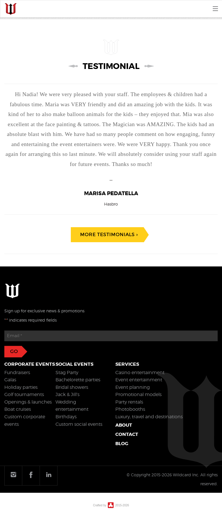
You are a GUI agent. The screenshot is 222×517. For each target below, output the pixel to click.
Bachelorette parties (78, 379)
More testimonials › (109, 234)
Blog (121, 444)
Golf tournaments (24, 394)
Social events (74, 364)
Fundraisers (17, 372)
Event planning (132, 387)
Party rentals (129, 402)
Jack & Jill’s (67, 394)
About (123, 425)
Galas (10, 379)
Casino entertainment (139, 372)
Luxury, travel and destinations (149, 416)
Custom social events (79, 424)
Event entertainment (138, 379)
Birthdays (66, 416)
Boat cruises (17, 409)
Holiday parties (21, 387)
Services (127, 364)
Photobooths (130, 409)
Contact (126, 434)
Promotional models (138, 394)
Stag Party (67, 372)
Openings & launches (28, 402)
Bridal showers (72, 387)
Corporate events (29, 364)
